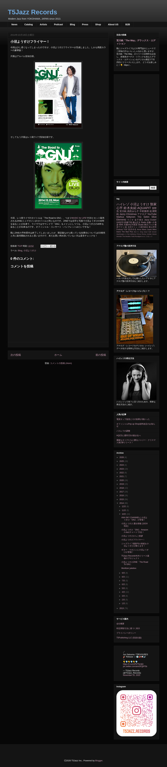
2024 (122, 465)
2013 (122, 608)
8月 (123, 577)
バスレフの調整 (123, 431)
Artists (43, 24)
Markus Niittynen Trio (128, 217)
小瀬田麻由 (143, 227)
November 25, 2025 (131, 675)
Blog (72, 24)
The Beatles (126, 236)
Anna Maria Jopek (144, 229)
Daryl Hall (147, 232)
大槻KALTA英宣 (130, 225)
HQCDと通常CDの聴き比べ (128, 435)
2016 (122, 495)
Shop (98, 24)
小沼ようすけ (29, 250)
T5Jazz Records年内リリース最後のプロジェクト (135, 557)
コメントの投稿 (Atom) (61, 363)
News (14, 24)
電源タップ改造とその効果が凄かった (133, 419)
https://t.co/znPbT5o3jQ (133, 664)
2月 (123, 600)
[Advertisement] (136, 124)
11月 (124, 510)
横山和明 (153, 227)
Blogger (98, 760)
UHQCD (120, 222)
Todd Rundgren (136, 236)
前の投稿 (101, 354)
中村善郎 (144, 211)
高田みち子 (133, 211)
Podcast (58, 24)
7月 (123, 580)
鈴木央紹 (130, 208)
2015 (122, 499)
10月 (124, 514)
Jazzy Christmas (128, 214)
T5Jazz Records (32, 12)
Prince (139, 234)
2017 (122, 492)
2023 (122, 469)
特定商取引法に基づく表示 (128, 628)
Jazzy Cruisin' (150, 220)
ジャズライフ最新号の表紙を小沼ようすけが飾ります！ (135, 544)
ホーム (58, 354)
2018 (122, 488)
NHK (121, 225)
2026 (122, 457)
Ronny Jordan (147, 234)
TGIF (125, 229)
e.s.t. (144, 236)
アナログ (142, 214)
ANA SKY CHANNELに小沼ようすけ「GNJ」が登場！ (134, 518)
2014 (122, 503)
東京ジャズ (149, 225)
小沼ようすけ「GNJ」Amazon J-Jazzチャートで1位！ (134, 531)
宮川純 (123, 211)
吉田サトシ (133, 227)
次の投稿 (15, 354)
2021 (122, 476)
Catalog (28, 24)
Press (85, 24)
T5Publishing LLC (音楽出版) (129, 638)
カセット (149, 236)
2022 (122, 473)
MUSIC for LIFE (78, 218)
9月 (123, 573)
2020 (122, 480)
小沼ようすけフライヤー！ (133, 540)
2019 (122, 484)
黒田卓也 (132, 229)
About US (113, 24)
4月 (123, 592)
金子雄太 (139, 220)
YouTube (152, 214)
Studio (141, 225)
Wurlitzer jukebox (128, 568)
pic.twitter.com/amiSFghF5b (135, 666)
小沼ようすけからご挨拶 (132, 536)
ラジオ (130, 220)
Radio (143, 222)
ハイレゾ (122, 204)
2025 (122, 461)
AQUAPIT (144, 208)
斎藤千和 (128, 222)
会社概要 (120, 624)
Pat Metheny (131, 234)
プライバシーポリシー (126, 633)
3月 (123, 596)
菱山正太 (136, 222)
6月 (123, 584)
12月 (124, 506)
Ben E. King (138, 232)
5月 (123, 588)
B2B (127, 24)
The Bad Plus (127, 232)
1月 (123, 603)
